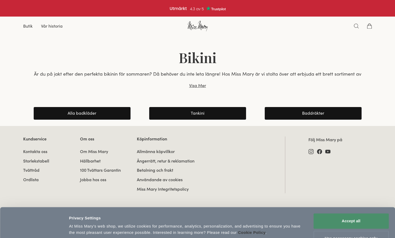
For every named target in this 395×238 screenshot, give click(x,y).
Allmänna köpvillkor (156, 151)
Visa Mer (197, 85)
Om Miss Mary (94, 151)
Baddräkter (313, 113)
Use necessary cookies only (351, 218)
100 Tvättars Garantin (100, 170)
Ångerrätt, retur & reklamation (165, 161)
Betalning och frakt (155, 170)
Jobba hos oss (93, 179)
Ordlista (31, 179)
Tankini (197, 113)
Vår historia (52, 26)
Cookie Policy (252, 213)
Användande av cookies (160, 179)
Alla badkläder (82, 113)
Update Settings (84, 227)
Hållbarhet (90, 161)
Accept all (351, 201)
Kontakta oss (35, 151)
